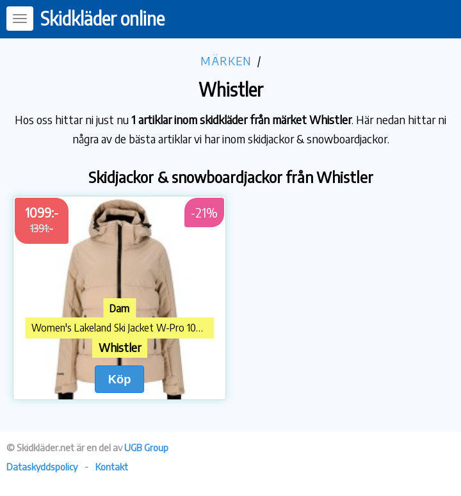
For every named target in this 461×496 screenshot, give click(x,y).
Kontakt (111, 466)
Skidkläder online (102, 18)
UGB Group (146, 447)
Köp (119, 379)
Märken (226, 60)
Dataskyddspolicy (41, 466)
